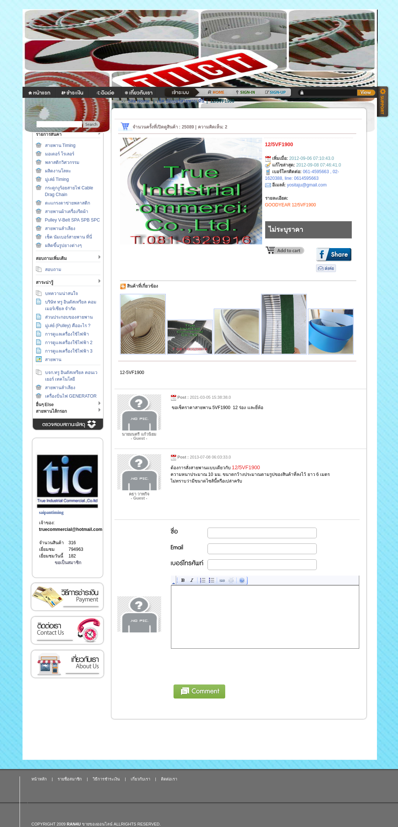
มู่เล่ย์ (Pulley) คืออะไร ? (67, 325)
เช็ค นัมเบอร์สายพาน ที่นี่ (68, 237)
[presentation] (227, 665)
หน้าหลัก (39, 779)
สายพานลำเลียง (60, 228)
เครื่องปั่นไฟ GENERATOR (71, 396)
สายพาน (53, 359)
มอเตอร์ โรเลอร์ (59, 154)
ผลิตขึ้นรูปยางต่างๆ (63, 245)
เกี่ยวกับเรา (67, 664)
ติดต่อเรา (67, 630)
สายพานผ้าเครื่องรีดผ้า (66, 211)
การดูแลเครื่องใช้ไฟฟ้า (67, 334)
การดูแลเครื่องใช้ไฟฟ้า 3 (69, 351)
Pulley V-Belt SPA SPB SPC (72, 220)
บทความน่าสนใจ (61, 293)
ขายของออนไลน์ (97, 824)
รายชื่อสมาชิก (70, 779)
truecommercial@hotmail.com (71, 529)
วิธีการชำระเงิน (67, 597)
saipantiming (51, 512)
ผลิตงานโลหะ (58, 171)
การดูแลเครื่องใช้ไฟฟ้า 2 (69, 342)
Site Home (139, 101)
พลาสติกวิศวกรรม (62, 162)
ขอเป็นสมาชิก (68, 562)
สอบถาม (53, 269)
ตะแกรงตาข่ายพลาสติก (67, 203)
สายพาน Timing (60, 145)
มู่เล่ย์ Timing (57, 179)
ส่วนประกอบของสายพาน (69, 317)
